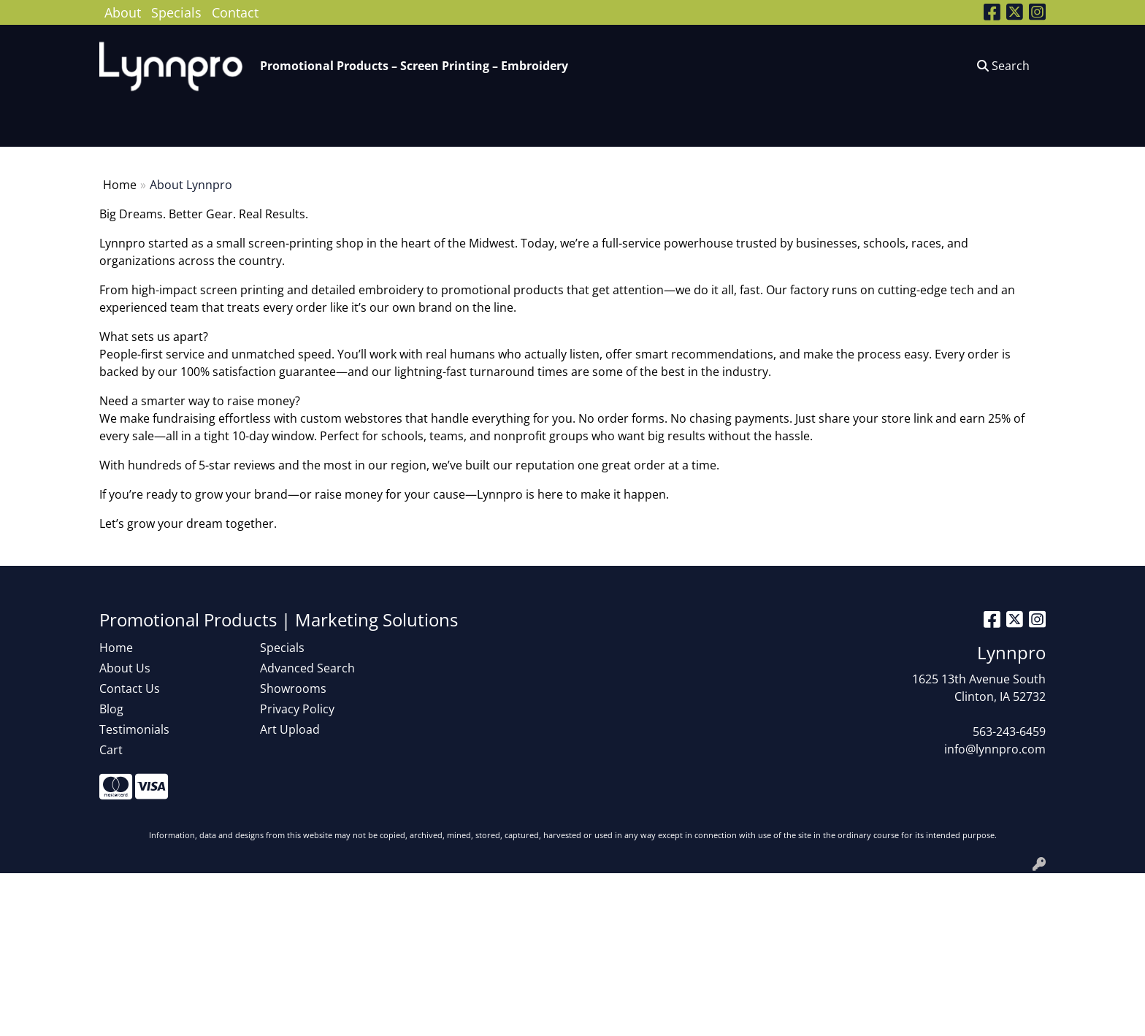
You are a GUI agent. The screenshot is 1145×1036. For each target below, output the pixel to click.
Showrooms (293, 688)
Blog (111, 709)
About (122, 12)
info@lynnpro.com (995, 749)
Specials (176, 12)
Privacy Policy (297, 709)
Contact (235, 12)
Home (120, 185)
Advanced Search (307, 668)
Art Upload (290, 729)
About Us (124, 668)
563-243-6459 (1009, 732)
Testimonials (134, 729)
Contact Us (129, 688)
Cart (111, 750)
